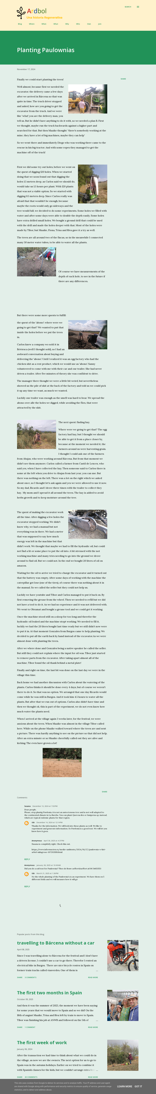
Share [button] (123, 79)
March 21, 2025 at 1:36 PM (47, 873)
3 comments (30, 977)
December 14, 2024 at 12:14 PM (50, 822)
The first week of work (42, 1043)
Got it (138, 1086)
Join (98, 24)
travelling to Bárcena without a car (55, 943)
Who (76, 24)
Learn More (124, 1086)
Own (87, 24)
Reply (27, 859)
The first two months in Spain (49, 993)
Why (66, 24)
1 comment (30, 1027)
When (42, 24)
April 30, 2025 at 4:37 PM (54, 840)
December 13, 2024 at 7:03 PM (45, 806)
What (54, 24)
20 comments (31, 1077)
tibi (33, 822)
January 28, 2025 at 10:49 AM (48, 865)
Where (30, 24)
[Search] (128, 6)
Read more (93, 977)
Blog (18, 24)
